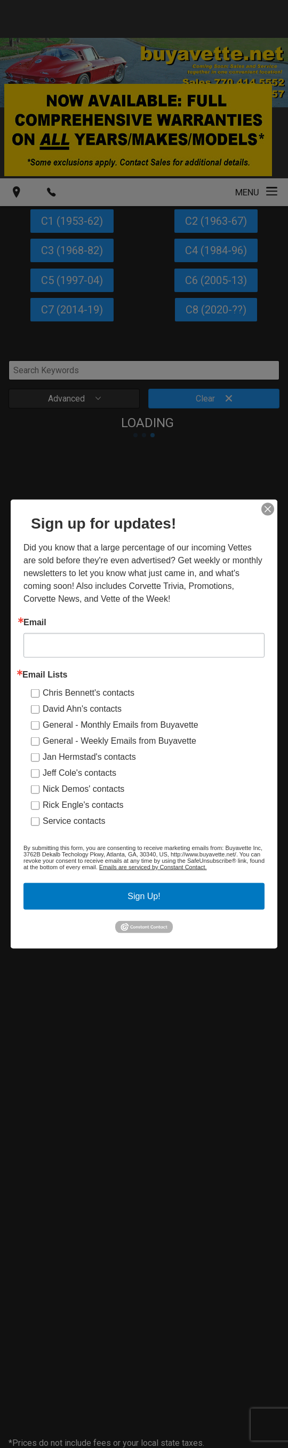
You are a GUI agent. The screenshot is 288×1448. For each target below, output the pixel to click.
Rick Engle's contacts (83, 804)
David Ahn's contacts (82, 708)
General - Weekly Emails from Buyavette (119, 740)
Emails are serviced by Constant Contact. (153, 867)
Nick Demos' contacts (83, 788)
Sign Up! (143, 896)
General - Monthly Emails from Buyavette (120, 724)
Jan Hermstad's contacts (89, 756)
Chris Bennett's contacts (88, 692)
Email (34, 622)
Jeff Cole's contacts (79, 772)
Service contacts (74, 820)
